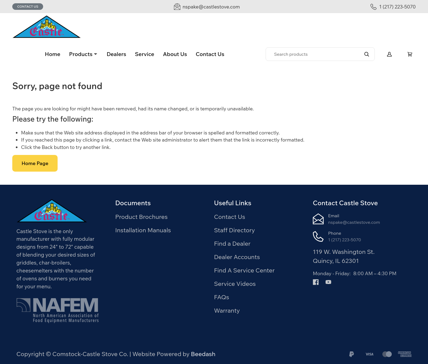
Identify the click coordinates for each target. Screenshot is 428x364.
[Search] (320, 54)
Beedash (203, 354)
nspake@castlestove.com (354, 222)
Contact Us (27, 6)
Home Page (35, 163)
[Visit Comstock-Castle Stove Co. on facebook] (316, 281)
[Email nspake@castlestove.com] (207, 6)
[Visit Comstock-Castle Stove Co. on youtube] (328, 281)
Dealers (116, 54)
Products (81, 54)
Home (52, 54)
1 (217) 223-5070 (344, 239)
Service (144, 54)
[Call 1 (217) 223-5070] (393, 6)
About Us (175, 54)
